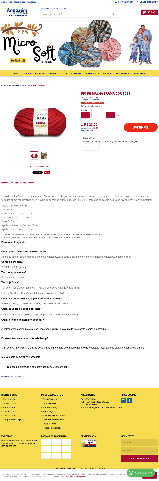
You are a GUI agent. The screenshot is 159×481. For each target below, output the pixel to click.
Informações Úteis (52, 394)
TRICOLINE (40, 73)
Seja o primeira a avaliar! (91, 106)
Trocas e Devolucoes (53, 428)
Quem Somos (6, 2)
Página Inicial (9, 399)
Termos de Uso (50, 403)
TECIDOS (27, 73)
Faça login (63, 8)
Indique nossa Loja (12, 419)
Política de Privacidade (54, 419)
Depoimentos (122, 73)
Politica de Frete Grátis (54, 415)
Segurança (48, 411)
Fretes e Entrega (50, 407)
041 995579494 (125, 2)
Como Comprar (50, 399)
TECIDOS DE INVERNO (71, 73)
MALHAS (53, 73)
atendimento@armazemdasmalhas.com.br (102, 407)
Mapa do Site (9, 407)
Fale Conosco (33, 2)
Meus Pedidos (19, 2)
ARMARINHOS (92, 73)
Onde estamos (10, 415)
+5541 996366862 (148, 2)
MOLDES (107, 73)
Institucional (9, 394)
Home (15, 73)
